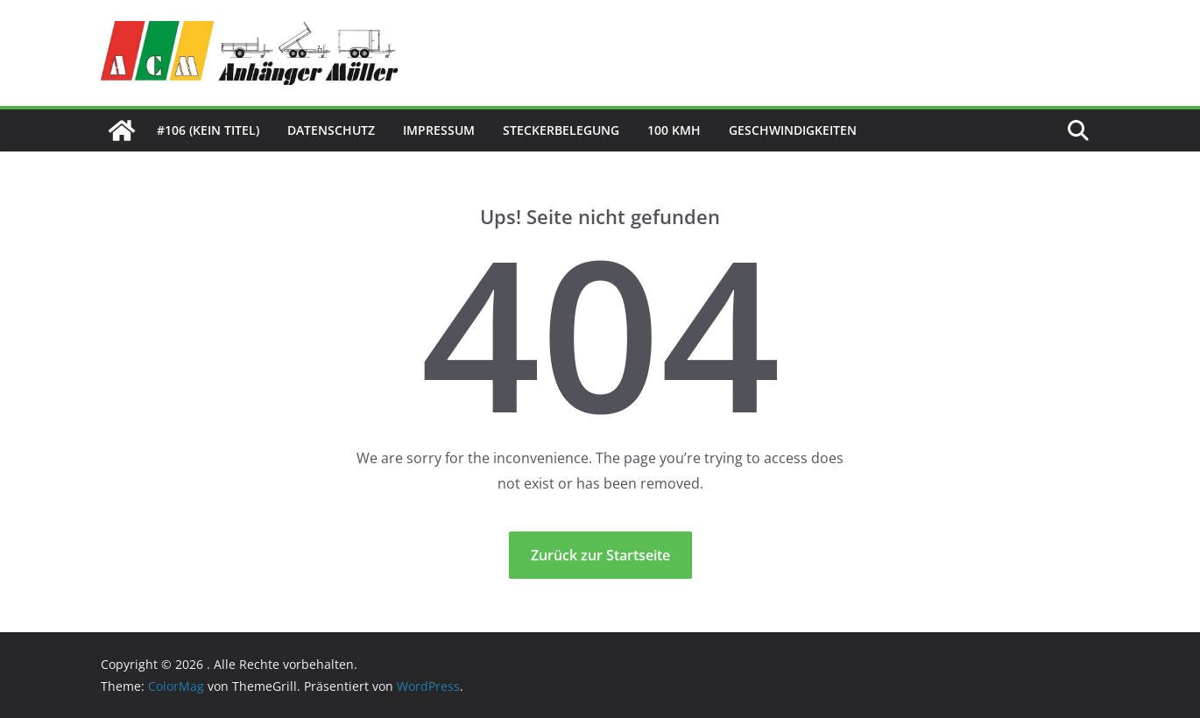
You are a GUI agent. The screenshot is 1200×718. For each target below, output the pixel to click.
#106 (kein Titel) (208, 130)
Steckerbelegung (561, 130)
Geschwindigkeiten (793, 130)
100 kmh (674, 130)
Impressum (439, 130)
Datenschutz (331, 130)
